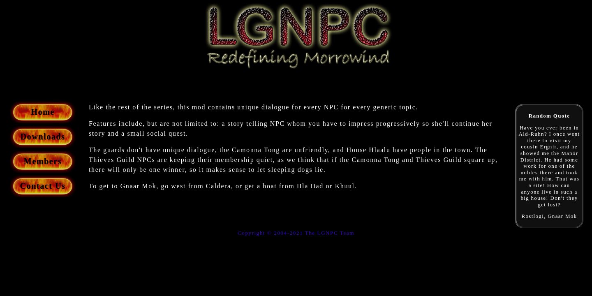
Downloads (43, 136)
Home (43, 111)
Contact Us (43, 185)
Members (43, 161)
